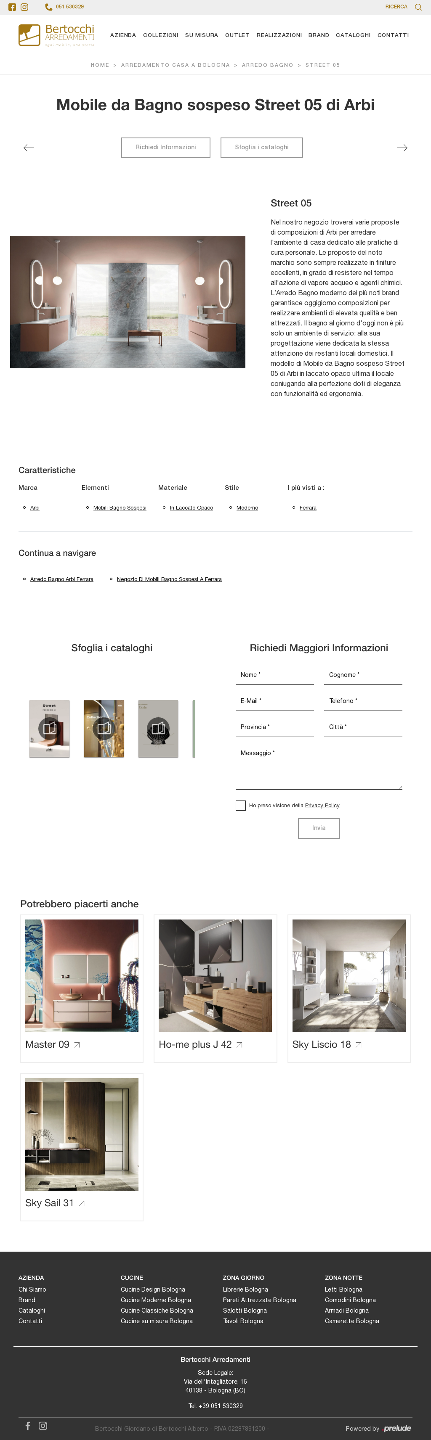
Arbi (35, 508)
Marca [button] (28, 488)
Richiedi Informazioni (166, 148)
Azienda (123, 35)
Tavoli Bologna (243, 1321)
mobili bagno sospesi (119, 508)
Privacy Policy (322, 805)
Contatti (393, 35)
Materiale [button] (172, 488)
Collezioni (160, 35)
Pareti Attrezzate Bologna (259, 1300)
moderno (247, 508)
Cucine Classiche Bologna (157, 1310)
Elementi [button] (95, 488)
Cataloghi (353, 35)
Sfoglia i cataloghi (262, 148)
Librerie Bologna (245, 1289)
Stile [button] (232, 488)
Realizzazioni (279, 35)
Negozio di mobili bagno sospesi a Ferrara (169, 579)
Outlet (237, 35)
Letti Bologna (343, 1289)
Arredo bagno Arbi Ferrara (61, 579)
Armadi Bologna (347, 1310)
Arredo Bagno (268, 65)
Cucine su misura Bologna (157, 1321)
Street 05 (323, 65)
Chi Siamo (32, 1289)
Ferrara (308, 508)
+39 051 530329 (221, 1406)
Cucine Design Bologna (153, 1289)
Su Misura (201, 35)
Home (100, 65)
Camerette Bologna (352, 1321)
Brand (319, 35)
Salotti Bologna (245, 1310)
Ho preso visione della (294, 805)
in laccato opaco (191, 508)
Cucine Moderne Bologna (156, 1300)
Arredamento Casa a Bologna (175, 65)
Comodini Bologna (350, 1300)
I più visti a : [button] (306, 488)
